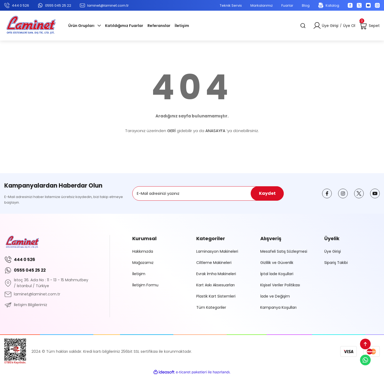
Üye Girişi (332, 251)
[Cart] (369, 25)
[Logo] (31, 25)
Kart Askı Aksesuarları (215, 285)
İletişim (138, 273)
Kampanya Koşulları (278, 307)
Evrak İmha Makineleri (216, 273)
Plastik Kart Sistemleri (215, 296)
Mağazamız (143, 262)
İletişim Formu (145, 285)
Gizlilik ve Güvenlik (276, 262)
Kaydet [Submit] (267, 193)
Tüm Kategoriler (211, 307)
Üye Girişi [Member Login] (330, 25)
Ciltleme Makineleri (213, 262)
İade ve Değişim (275, 296)
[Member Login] (317, 25)
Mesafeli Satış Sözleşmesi (283, 251)
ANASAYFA (215, 130)
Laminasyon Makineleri (217, 251)
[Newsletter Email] (208, 193)
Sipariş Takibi (336, 262)
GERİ (171, 130)
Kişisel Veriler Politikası (280, 285)
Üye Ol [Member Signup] (349, 25)
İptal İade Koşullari (276, 273)
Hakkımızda (142, 251)
